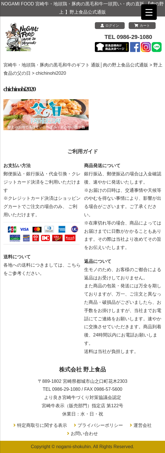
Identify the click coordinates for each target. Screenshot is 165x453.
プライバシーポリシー (100, 425)
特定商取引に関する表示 (42, 425)
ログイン (110, 26)
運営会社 (142, 425)
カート (142, 26)
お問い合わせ (84, 433)
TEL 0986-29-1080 (128, 37)
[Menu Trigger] (149, 12)
